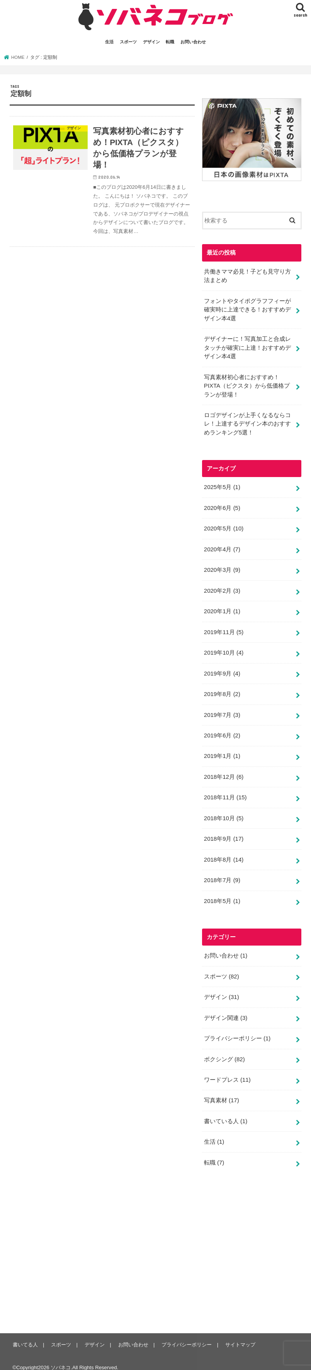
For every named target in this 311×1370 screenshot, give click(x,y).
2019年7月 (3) (222, 710)
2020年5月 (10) (223, 526)
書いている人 (225, 1112)
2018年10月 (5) (223, 812)
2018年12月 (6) (223, 771)
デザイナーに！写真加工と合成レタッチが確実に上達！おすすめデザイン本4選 (247, 346)
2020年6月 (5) (222, 505)
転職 (170, 41)
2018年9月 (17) (223, 833)
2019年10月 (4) (223, 649)
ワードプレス (227, 1072)
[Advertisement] (256, 1246)
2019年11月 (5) (223, 628)
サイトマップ (239, 1335)
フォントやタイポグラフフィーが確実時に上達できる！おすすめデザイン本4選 (247, 308)
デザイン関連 (225, 1010)
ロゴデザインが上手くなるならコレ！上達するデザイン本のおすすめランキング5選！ (247, 421)
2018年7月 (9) (222, 874)
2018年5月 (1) (222, 894)
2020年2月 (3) (222, 587)
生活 (109, 41)
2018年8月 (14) (223, 853)
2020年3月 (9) (222, 567)
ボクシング (224, 1051)
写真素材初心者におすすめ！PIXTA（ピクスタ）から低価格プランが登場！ (247, 384)
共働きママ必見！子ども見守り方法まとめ (247, 275)
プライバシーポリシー (237, 1031)
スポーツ (128, 41)
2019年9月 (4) (222, 669)
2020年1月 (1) (222, 608)
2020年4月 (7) (222, 546)
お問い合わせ (193, 41)
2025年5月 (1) (222, 485)
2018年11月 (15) (225, 792)
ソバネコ (61, 1358)
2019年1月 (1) (222, 751)
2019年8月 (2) (222, 690)
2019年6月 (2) (222, 730)
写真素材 (221, 1092)
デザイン (151, 41)
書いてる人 (24, 1335)
